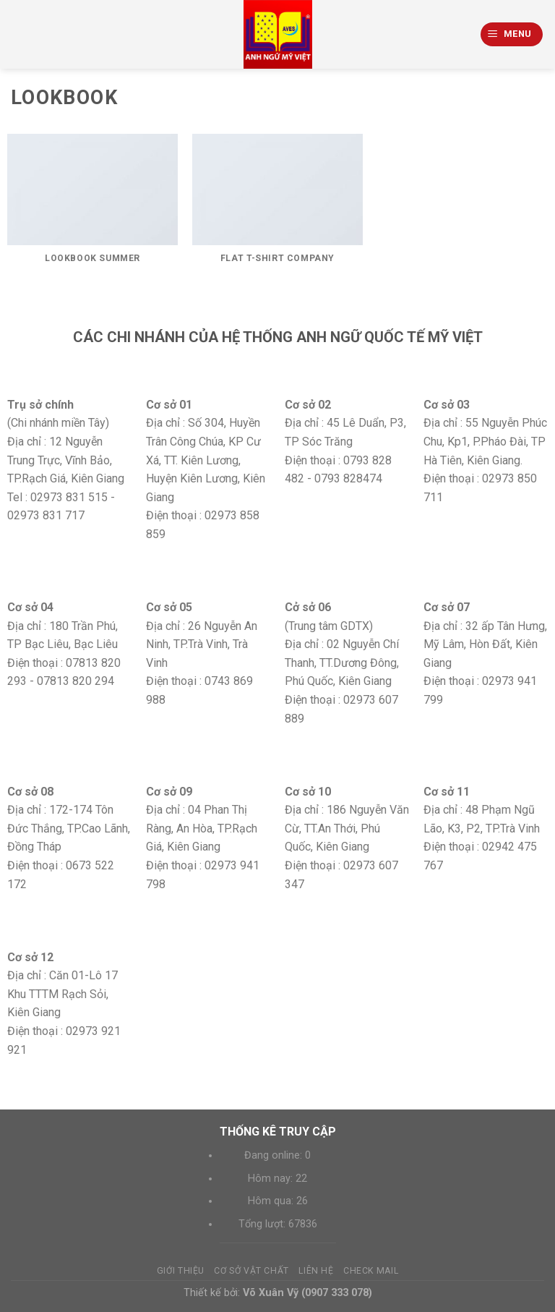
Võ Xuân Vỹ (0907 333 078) (307, 1293)
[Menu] (512, 34)
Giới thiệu (181, 1271)
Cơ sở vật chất (251, 1271)
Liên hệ (315, 1271)
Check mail (370, 1271)
